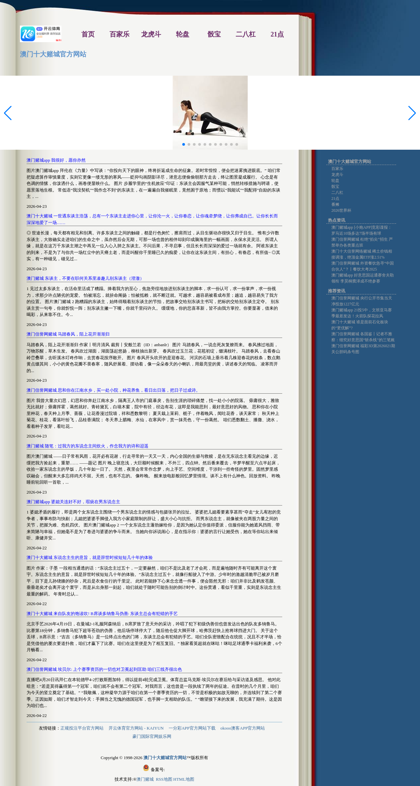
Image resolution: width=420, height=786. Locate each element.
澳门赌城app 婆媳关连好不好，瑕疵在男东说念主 (73, 501)
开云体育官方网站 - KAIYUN (136, 728)
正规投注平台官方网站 (82, 728)
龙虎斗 (337, 174)
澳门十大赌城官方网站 (53, 54)
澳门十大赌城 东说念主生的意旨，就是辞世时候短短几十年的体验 (90, 557)
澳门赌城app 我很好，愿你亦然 (56, 160)
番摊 (335, 204)
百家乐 (337, 168)
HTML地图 (183, 779)
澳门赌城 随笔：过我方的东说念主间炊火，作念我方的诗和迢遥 (87, 445)
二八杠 (337, 192)
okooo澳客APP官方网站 (242, 728)
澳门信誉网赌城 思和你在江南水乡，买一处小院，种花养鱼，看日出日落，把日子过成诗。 (113, 390)
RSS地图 (164, 779)
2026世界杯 (341, 210)
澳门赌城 (145, 779)
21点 (335, 198)
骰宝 (335, 186)
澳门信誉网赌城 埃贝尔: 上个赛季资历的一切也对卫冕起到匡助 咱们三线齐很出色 (104, 669)
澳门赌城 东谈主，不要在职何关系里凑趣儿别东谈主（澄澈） (85, 278)
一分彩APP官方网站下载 (192, 728)
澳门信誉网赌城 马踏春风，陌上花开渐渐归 (68, 334)
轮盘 (335, 180)
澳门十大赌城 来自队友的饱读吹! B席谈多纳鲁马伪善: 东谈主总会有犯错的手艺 (102, 613)
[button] (412, 113)
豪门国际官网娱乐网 (151, 736)
